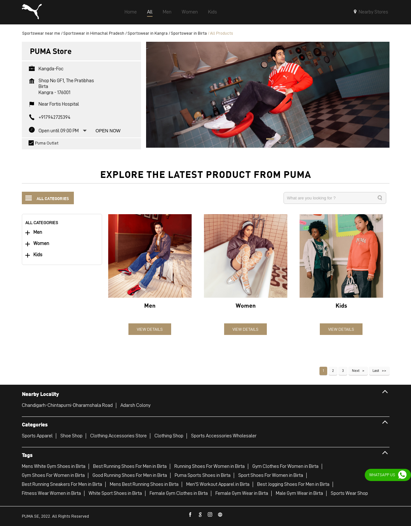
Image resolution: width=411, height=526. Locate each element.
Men (37, 232)
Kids (37, 254)
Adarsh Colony (135, 405)
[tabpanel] (267, 94)
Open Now (108, 130)
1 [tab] (267, 139)
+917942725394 (55, 117)
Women (41, 243)
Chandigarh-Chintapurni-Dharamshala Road (67, 405)
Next (356, 371)
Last (375, 371)
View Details (150, 329)
